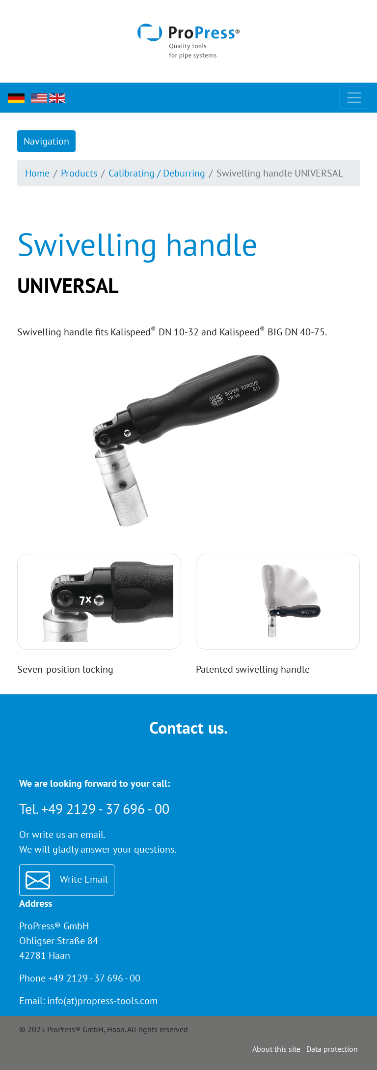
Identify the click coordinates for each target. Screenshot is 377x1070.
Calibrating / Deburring (156, 173)
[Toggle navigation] (354, 98)
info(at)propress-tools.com (102, 1000)
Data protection (332, 1049)
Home (37, 173)
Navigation (46, 141)
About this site (276, 1049)
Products (79, 173)
